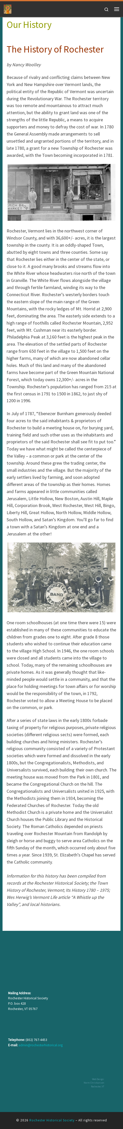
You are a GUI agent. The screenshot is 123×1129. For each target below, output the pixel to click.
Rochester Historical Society (52, 1082)
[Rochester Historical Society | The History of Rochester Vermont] (7, 8)
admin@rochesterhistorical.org (41, 1007)
